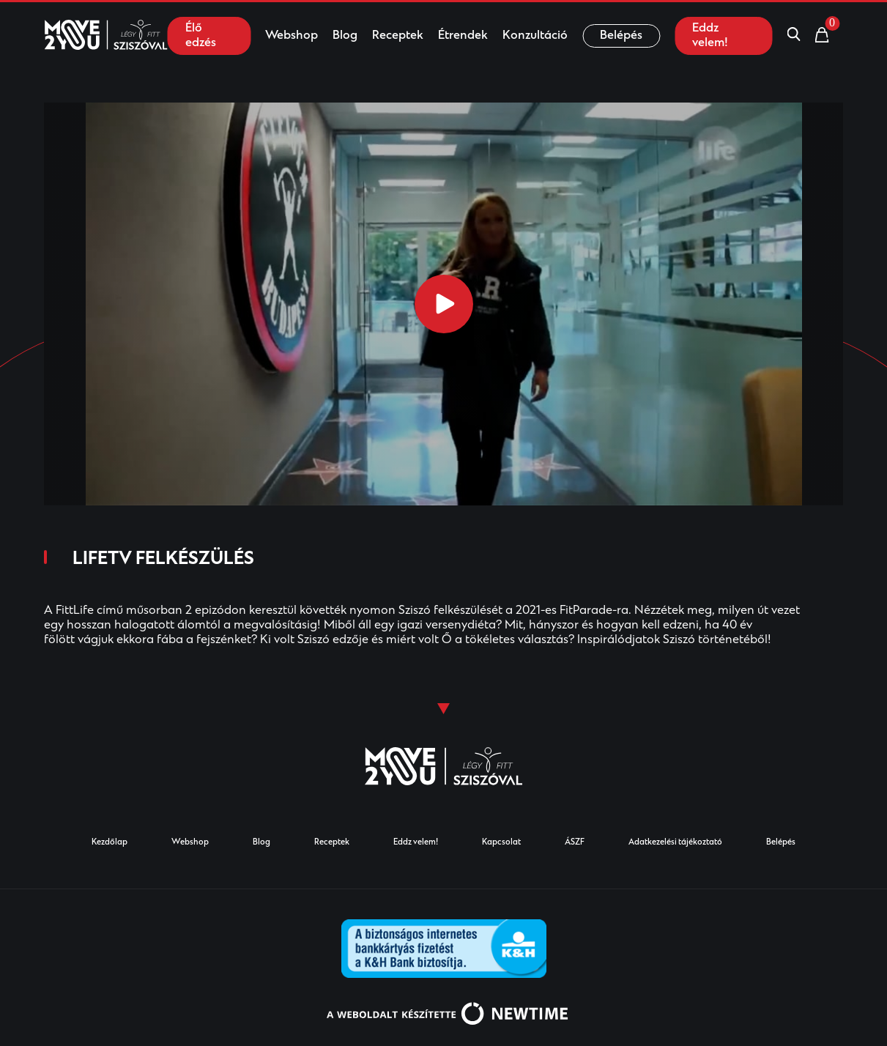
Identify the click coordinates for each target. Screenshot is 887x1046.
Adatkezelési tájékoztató (675, 842)
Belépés (621, 36)
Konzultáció (535, 36)
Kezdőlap (109, 842)
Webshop (291, 36)
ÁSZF (574, 842)
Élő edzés (200, 36)
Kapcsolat (501, 842)
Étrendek (463, 36)
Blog (345, 36)
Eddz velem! (710, 36)
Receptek (397, 36)
